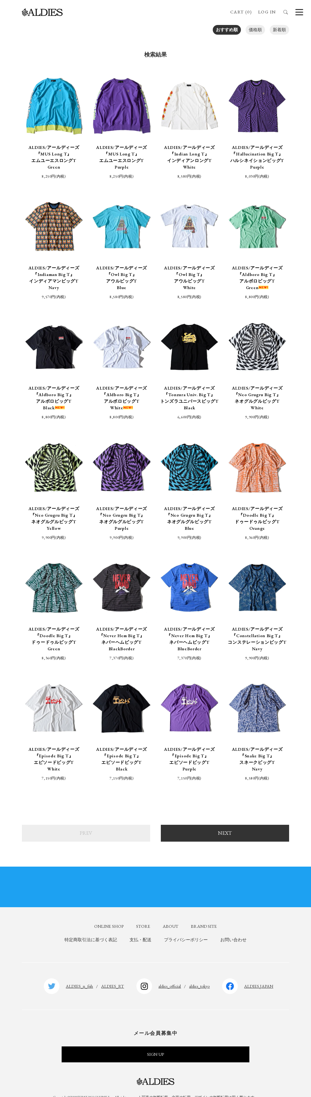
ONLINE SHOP (109, 913)
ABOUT (170, 913)
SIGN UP (155, 1042)
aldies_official (169, 973)
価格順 (255, 29)
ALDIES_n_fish (79, 973)
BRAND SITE (204, 913)
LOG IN (267, 12)
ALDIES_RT (112, 973)
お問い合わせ (233, 927)
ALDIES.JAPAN (258, 973)
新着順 (279, 29)
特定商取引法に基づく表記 (90, 927)
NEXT (225, 820)
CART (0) (241, 12)
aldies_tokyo (199, 973)
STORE (143, 913)
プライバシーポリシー (186, 927)
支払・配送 (140, 927)
